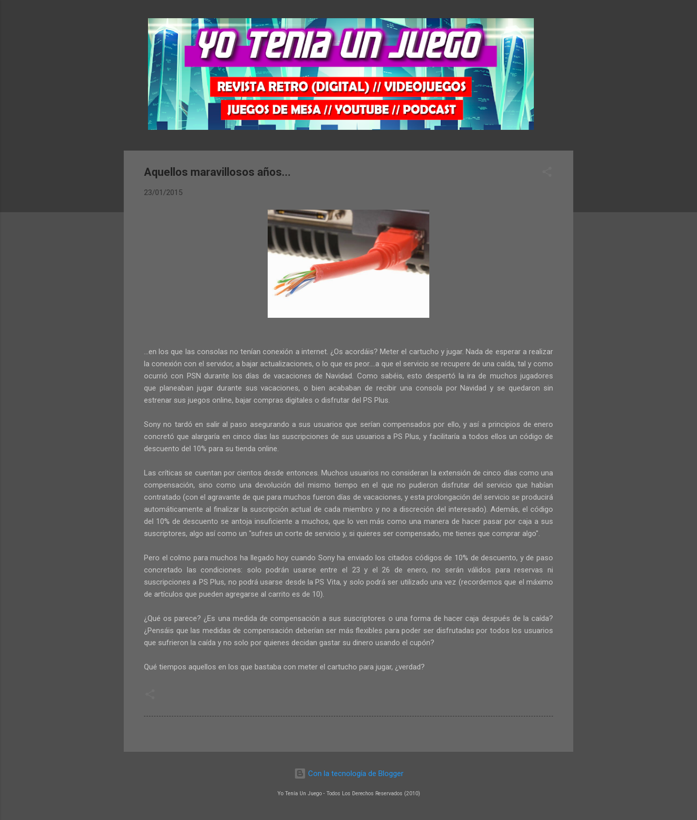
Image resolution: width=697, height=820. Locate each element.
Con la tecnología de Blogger (349, 773)
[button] (547, 173)
